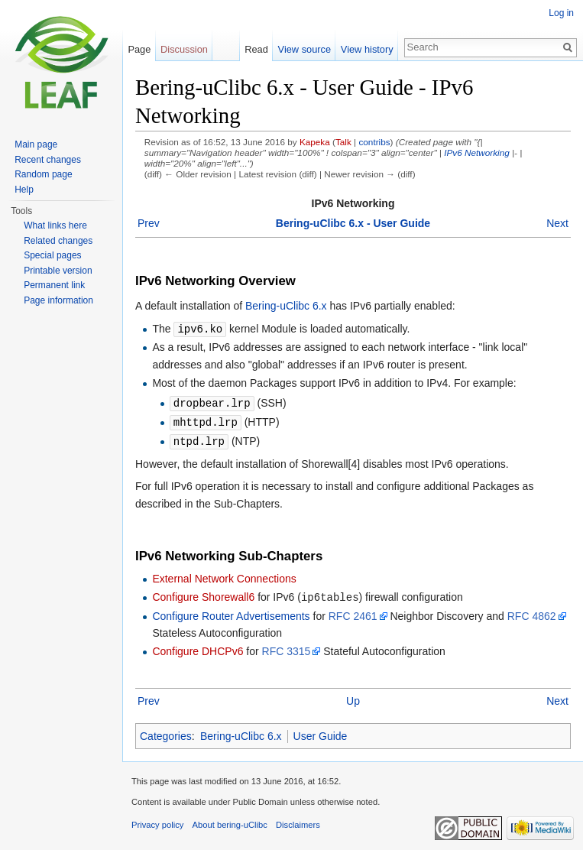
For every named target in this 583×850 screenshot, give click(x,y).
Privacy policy (157, 821)
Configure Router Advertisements (230, 612)
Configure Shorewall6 (203, 594)
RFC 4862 (531, 612)
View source (304, 49)
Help (24, 189)
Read (256, 49)
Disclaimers (298, 821)
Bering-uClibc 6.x (286, 306)
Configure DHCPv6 (197, 647)
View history (367, 49)
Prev (149, 223)
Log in (561, 13)
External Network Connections (224, 575)
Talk (343, 142)
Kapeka (315, 142)
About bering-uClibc (230, 821)
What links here (55, 225)
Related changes (58, 240)
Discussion (184, 49)
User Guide (320, 732)
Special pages (52, 255)
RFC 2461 (353, 612)
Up (353, 697)
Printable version (58, 270)
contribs (374, 142)
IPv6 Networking (477, 152)
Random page (43, 174)
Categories (166, 732)
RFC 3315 (286, 647)
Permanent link (54, 285)
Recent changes (48, 159)
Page (139, 49)
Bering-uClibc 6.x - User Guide (353, 223)
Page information (58, 300)
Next (557, 223)
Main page (36, 144)
